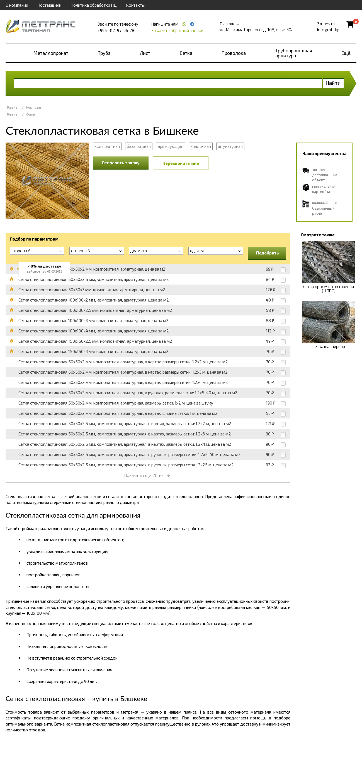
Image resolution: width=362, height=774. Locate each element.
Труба (104, 52)
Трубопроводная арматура (293, 53)
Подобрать (267, 252)
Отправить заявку (121, 162)
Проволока (234, 52)
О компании (17, 5)
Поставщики (49, 5)
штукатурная (230, 146)
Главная (13, 107)
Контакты (135, 5)
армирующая (170, 146)
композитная (107, 146)
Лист (145, 52)
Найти (333, 83)
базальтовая (139, 146)
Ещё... (347, 52)
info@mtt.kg (328, 29)
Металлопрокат (50, 52)
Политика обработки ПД (94, 5)
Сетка (186, 52)
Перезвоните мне (180, 163)
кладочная (200, 146)
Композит (33, 107)
